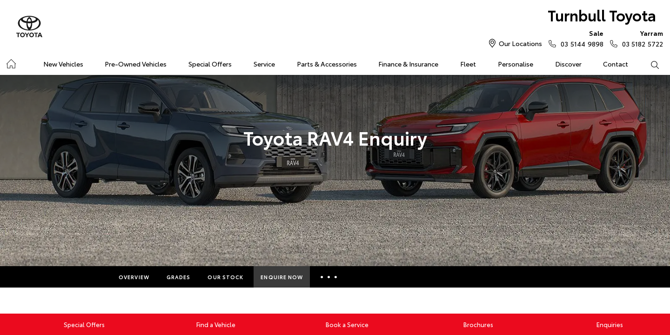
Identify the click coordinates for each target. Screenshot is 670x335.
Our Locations (520, 43)
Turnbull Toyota (602, 14)
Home (11, 62)
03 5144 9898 (579, 38)
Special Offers (210, 63)
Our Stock (225, 277)
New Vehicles (63, 63)
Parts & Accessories (327, 63)
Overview (134, 277)
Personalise (515, 63)
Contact (615, 63)
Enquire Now (282, 277)
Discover (568, 63)
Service (264, 63)
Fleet (468, 63)
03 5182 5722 (640, 38)
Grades (179, 277)
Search (649, 64)
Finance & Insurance (408, 63)
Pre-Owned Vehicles (136, 63)
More (328, 277)
